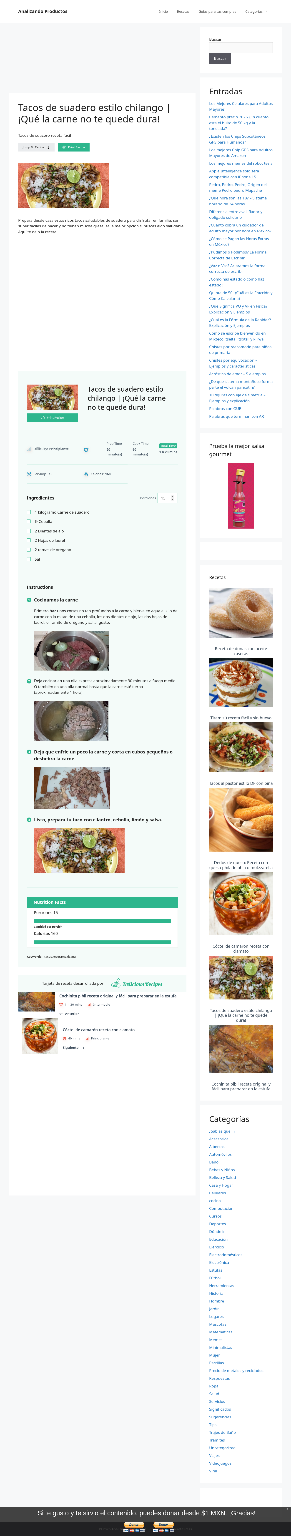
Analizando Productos (43, 11)
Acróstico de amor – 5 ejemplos (237, 373)
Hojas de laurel (50, 540)
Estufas (215, 1270)
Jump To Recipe (36, 147)
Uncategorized (222, 1447)
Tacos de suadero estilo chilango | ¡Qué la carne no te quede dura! (241, 1015)
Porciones (148, 498)
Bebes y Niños (222, 1169)
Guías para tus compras (217, 11)
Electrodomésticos (225, 1254)
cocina (215, 1200)
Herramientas (221, 1285)
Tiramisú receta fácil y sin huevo (241, 718)
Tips (212, 1424)
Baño (213, 1162)
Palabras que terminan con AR (236, 416)
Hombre (216, 1301)
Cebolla (43, 521)
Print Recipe (74, 147)
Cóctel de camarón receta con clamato (241, 948)
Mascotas (217, 1324)
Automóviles (220, 1154)
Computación (221, 1208)
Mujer (214, 1355)
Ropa (213, 1386)
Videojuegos (220, 1463)
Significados (220, 1409)
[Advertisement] (102, 59)
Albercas (217, 1146)
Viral (213, 1471)
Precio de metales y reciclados (236, 1370)
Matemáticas (220, 1332)
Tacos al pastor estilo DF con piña (241, 783)
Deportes (217, 1223)
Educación (218, 1239)
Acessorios (218, 1138)
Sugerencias (220, 1416)
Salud (214, 1393)
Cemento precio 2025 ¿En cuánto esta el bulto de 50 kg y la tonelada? (238, 122)
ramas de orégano (53, 549)
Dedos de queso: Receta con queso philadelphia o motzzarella (241, 865)
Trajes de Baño (222, 1432)
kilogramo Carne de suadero (62, 512)
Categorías (259, 11)
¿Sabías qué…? (222, 1131)
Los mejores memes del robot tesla (241, 163)
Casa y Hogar (221, 1185)
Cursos (215, 1216)
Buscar (215, 39)
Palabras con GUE (225, 408)
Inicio (163, 11)
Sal (37, 559)
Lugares (216, 1316)
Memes (216, 1339)
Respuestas (219, 1378)
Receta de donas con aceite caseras (241, 651)
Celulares (217, 1192)
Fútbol (215, 1277)
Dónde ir (217, 1231)
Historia (216, 1293)
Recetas (183, 11)
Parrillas (216, 1362)
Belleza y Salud (222, 1177)
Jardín (214, 1308)
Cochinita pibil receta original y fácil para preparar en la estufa (241, 1086)
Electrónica (219, 1262)
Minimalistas (220, 1347)
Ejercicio (216, 1247)
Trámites (217, 1440)
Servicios (217, 1401)
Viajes (214, 1455)
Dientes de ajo (49, 531)
